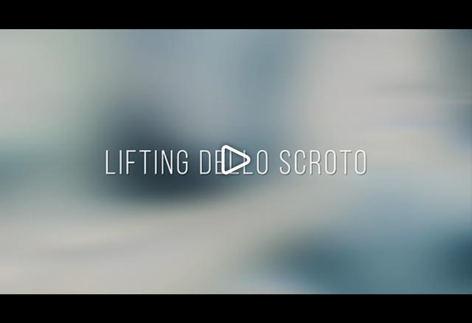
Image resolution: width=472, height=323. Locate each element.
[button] (236, 161)
